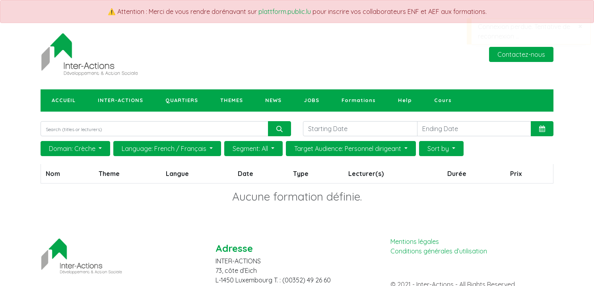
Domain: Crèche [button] (73, 149)
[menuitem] (64, 100)
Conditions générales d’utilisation (438, 251)
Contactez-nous (521, 54)
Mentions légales (414, 241)
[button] (542, 129)
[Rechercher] (279, 128)
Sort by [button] (438, 149)
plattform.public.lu (284, 11)
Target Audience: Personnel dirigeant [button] (348, 149)
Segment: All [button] (251, 149)
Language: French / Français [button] (165, 149)
